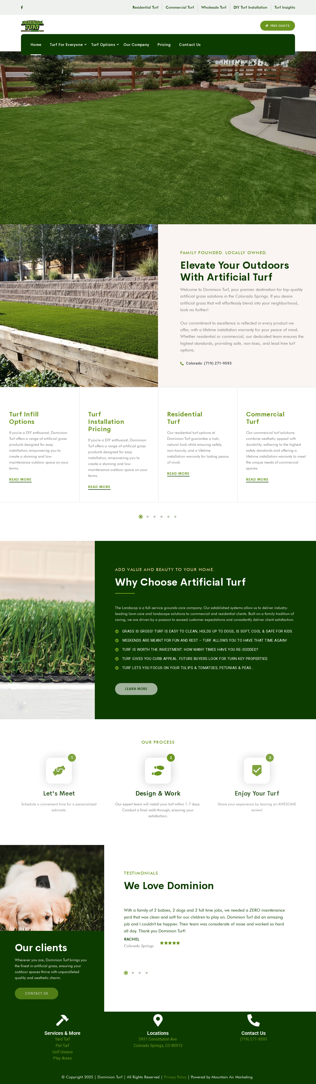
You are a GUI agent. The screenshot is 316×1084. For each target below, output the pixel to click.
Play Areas (62, 1058)
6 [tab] (175, 517)
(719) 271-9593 (253, 1039)
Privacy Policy (175, 1077)
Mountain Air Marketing (233, 1077)
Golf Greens (62, 1052)
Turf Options (103, 49)
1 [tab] (141, 517)
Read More (21, 479)
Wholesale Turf (213, 7)
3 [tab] (155, 517)
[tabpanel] (39, 444)
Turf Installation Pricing (106, 421)
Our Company (136, 49)
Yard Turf (62, 1039)
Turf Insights (285, 7)
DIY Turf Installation (250, 7)
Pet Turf (62, 1045)
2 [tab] (148, 517)
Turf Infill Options (24, 418)
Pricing (164, 49)
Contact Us (189, 49)
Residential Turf (145, 7)
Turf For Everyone (66, 49)
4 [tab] (161, 517)
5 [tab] (168, 517)
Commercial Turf (180, 7)
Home (36, 49)
